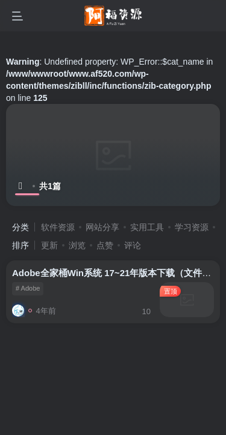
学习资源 (192, 227)
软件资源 (58, 227)
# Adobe (28, 288)
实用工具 (147, 227)
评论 (132, 245)
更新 (49, 245)
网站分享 (102, 227)
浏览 (77, 245)
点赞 (104, 245)
